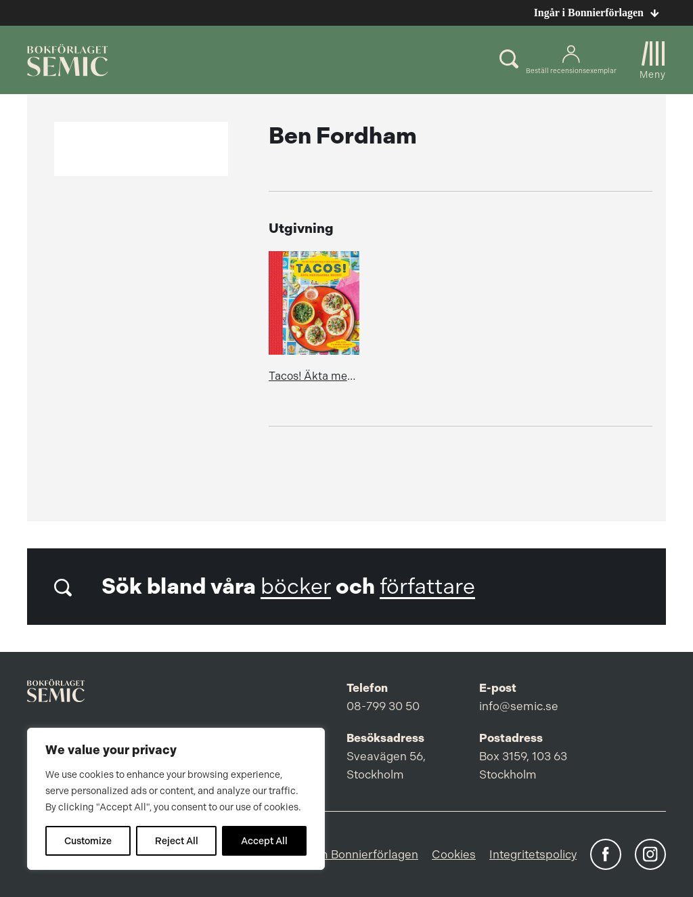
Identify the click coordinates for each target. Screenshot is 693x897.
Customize (88, 840)
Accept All (264, 840)
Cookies (454, 854)
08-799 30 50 (383, 706)
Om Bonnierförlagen (363, 854)
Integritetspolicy (533, 854)
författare (427, 586)
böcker (296, 586)
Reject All (176, 840)
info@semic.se (518, 706)
